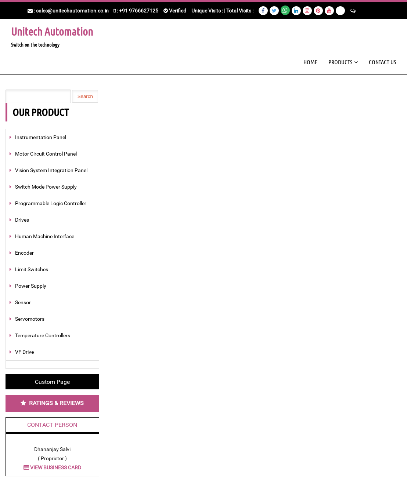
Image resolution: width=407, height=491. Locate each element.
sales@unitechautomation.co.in (72, 11)
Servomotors (29, 319)
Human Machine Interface (44, 236)
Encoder (24, 253)
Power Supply (30, 286)
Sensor (23, 302)
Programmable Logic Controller (50, 203)
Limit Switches (31, 269)
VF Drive (24, 352)
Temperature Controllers (42, 335)
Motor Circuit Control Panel (46, 154)
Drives (22, 220)
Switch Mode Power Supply (46, 187)
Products (340, 61)
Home (310, 61)
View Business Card (52, 467)
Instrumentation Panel (40, 137)
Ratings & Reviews (56, 403)
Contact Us (382, 61)
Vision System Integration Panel (51, 170)
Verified (174, 11)
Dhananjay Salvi (52, 449)
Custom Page (52, 381)
